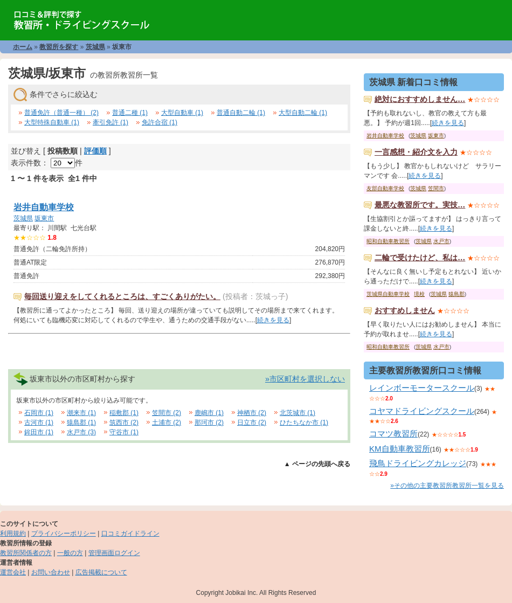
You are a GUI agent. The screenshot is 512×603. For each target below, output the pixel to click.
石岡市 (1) (38, 413)
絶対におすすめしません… (420, 99)
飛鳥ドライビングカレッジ (417, 463)
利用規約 (13, 533)
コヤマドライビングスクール (421, 410)
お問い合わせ (50, 572)
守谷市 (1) (124, 432)
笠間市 (436, 188)
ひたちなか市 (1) (304, 422)
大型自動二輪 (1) (303, 112)
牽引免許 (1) (110, 122)
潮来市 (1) (81, 413)
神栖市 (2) (251, 413)
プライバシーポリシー (63, 533)
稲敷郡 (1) (124, 413)
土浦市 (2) (166, 422)
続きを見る (273, 320)
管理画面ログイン (114, 553)
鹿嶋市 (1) (209, 413)
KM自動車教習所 (399, 448)
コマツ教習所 (393, 433)
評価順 (95, 151)
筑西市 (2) (124, 422)
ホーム (22, 47)
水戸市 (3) (81, 432)
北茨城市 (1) (297, 413)
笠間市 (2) (166, 413)
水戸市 (441, 241)
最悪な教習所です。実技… (420, 204)
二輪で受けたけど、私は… (420, 257)
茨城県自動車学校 (388, 294)
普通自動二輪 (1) (241, 112)
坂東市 (44, 218)
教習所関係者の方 (26, 553)
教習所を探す (58, 47)
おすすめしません (405, 310)
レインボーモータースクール (421, 387)
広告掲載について (101, 572)
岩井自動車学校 (43, 207)
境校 (419, 294)
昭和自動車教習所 (388, 241)
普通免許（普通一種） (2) (61, 112)
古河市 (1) (38, 422)
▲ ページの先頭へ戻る (317, 464)
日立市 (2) (251, 422)
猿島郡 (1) (81, 422)
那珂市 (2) (209, 422)
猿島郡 (456, 294)
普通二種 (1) (130, 112)
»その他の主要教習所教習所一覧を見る (447, 485)
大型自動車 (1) (182, 112)
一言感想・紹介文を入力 (416, 152)
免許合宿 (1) (159, 122)
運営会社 (13, 572)
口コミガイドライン (130, 533)
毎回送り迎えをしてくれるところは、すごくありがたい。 (122, 296)
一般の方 (70, 553)
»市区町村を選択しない (305, 379)
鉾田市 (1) (38, 432)
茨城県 (95, 47)
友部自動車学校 (385, 188)
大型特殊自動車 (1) (51, 122)
